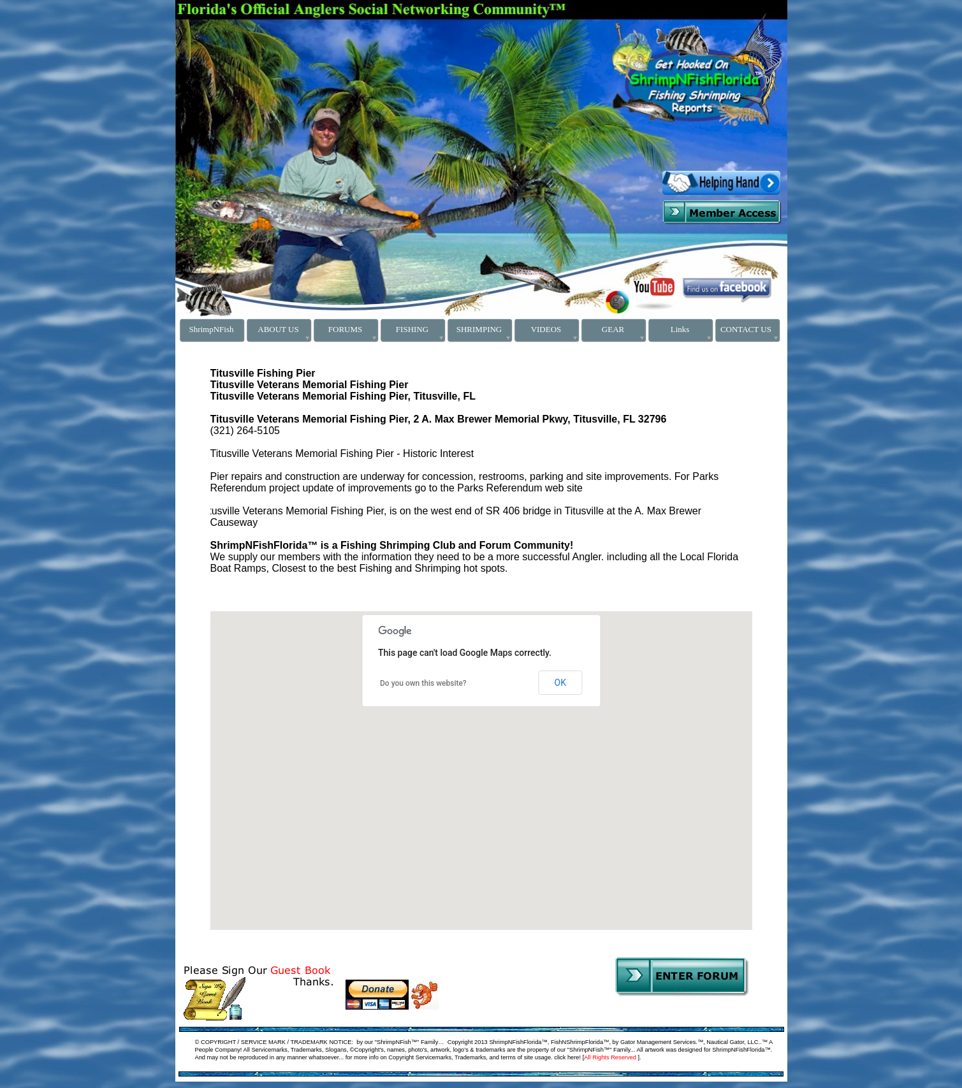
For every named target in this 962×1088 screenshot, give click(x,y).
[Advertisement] (306, 40)
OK (560, 683)
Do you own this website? (423, 683)
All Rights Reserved (610, 1057)
